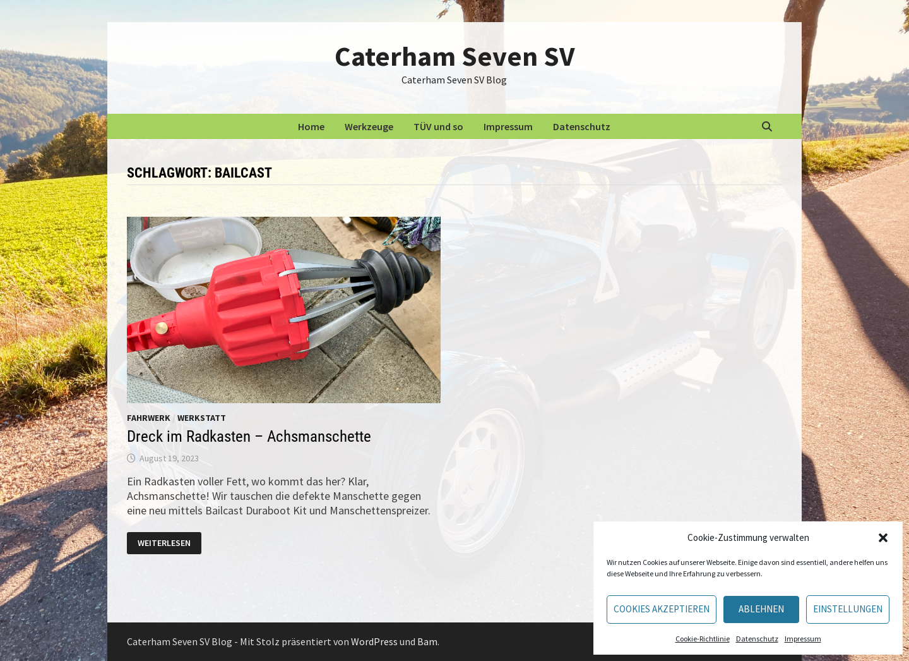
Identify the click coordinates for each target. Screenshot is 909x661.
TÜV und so (438, 126)
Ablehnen (761, 609)
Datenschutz (757, 638)
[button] (883, 537)
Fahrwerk (148, 417)
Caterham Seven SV (454, 56)
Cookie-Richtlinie (702, 638)
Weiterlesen (169, 543)
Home (311, 126)
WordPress (374, 641)
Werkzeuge (369, 126)
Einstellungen (847, 609)
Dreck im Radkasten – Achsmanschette (249, 436)
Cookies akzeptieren (662, 609)
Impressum (803, 638)
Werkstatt (201, 417)
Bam (427, 641)
